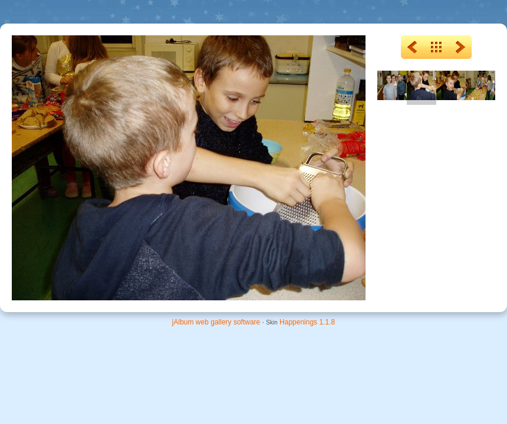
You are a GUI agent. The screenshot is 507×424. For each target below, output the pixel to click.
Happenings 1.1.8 (307, 322)
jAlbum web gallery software (216, 322)
